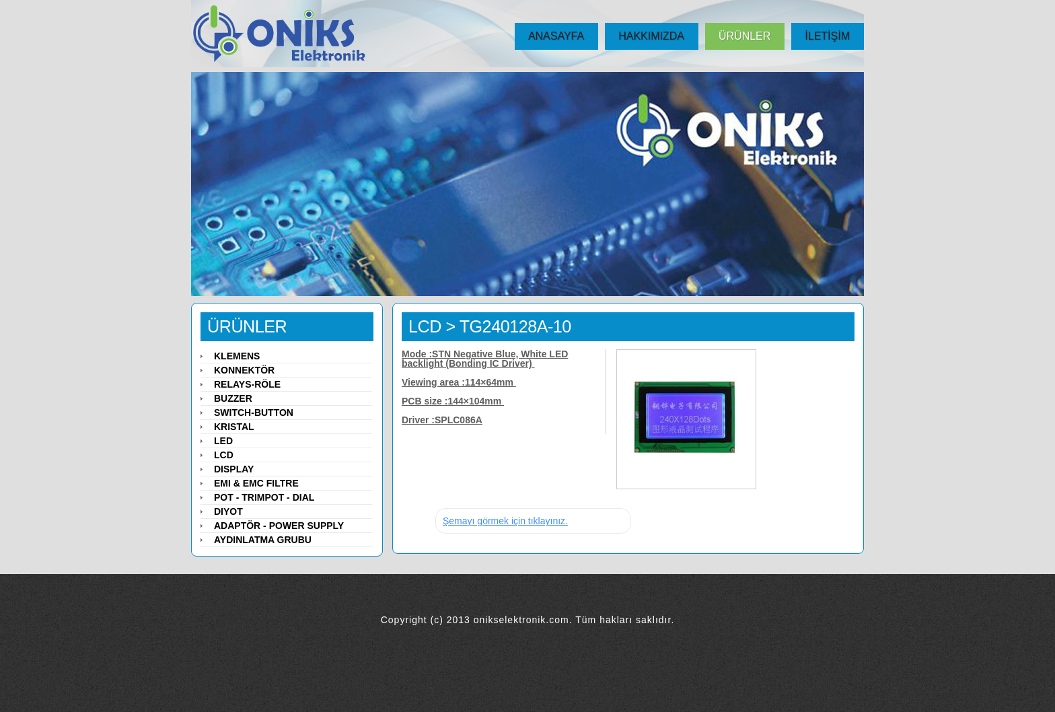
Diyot (228, 511)
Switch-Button (253, 412)
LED (223, 440)
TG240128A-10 (515, 326)
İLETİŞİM (827, 36)
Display (234, 469)
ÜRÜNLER (744, 36)
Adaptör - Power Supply (279, 525)
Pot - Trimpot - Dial (264, 497)
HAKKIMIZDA (651, 36)
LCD (424, 326)
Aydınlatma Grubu (263, 539)
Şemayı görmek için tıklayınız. (505, 520)
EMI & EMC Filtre (256, 483)
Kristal (234, 426)
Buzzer (233, 398)
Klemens (237, 356)
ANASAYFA (556, 36)
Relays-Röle (247, 384)
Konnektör (244, 370)
